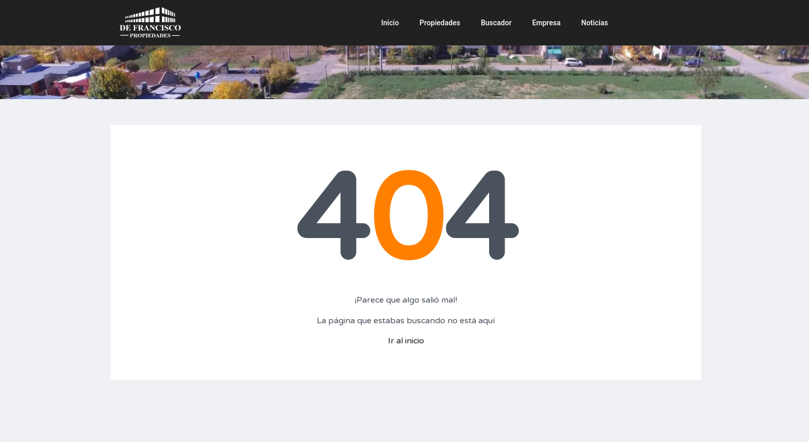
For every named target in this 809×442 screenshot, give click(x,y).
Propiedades (439, 23)
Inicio (390, 23)
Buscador (496, 23)
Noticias (594, 23)
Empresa (546, 23)
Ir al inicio (406, 341)
